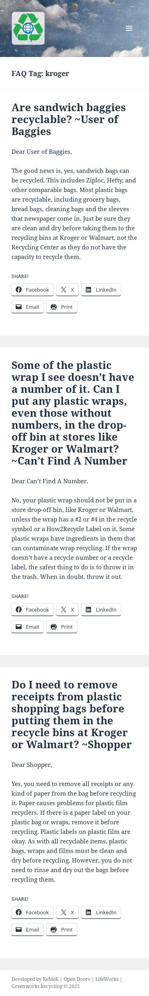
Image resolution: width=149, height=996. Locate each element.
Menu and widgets (129, 36)
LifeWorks (106, 979)
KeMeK (50, 979)
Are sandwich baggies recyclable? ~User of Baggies (69, 119)
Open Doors (77, 979)
